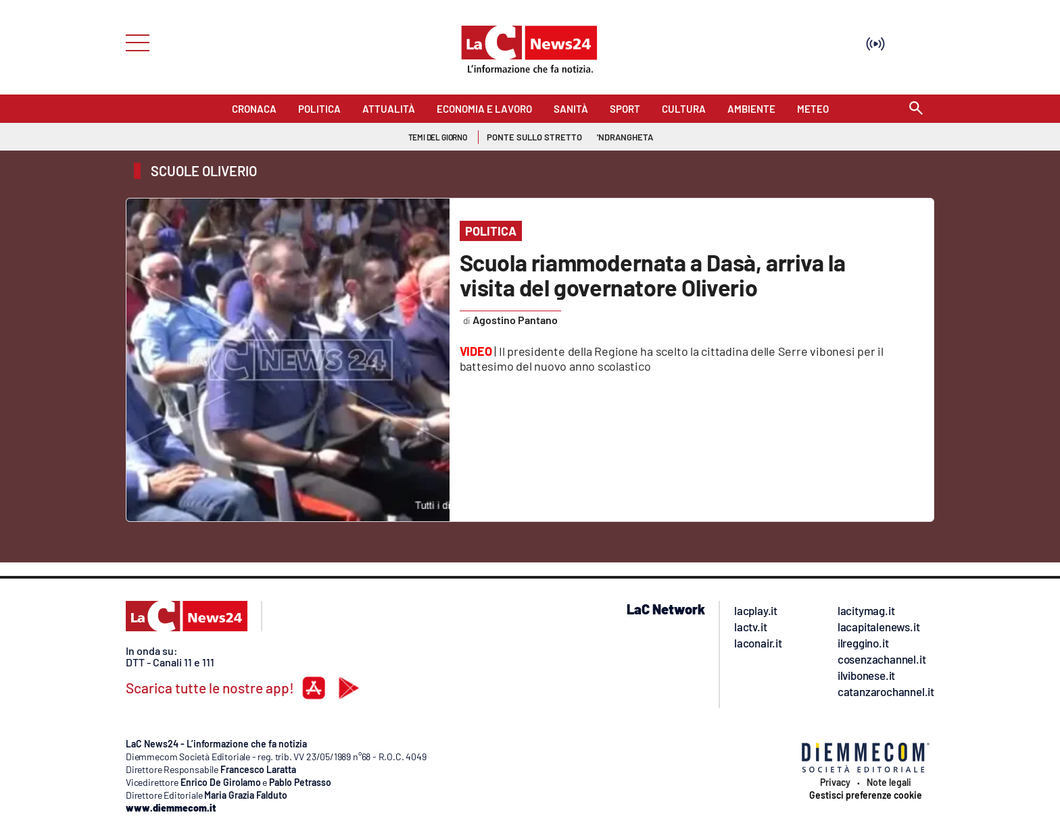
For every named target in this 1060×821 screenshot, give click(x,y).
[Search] (916, 109)
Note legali (889, 782)
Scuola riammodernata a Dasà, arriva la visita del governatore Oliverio (653, 274)
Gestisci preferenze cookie (865, 795)
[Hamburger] (133, 41)
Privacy (835, 782)
